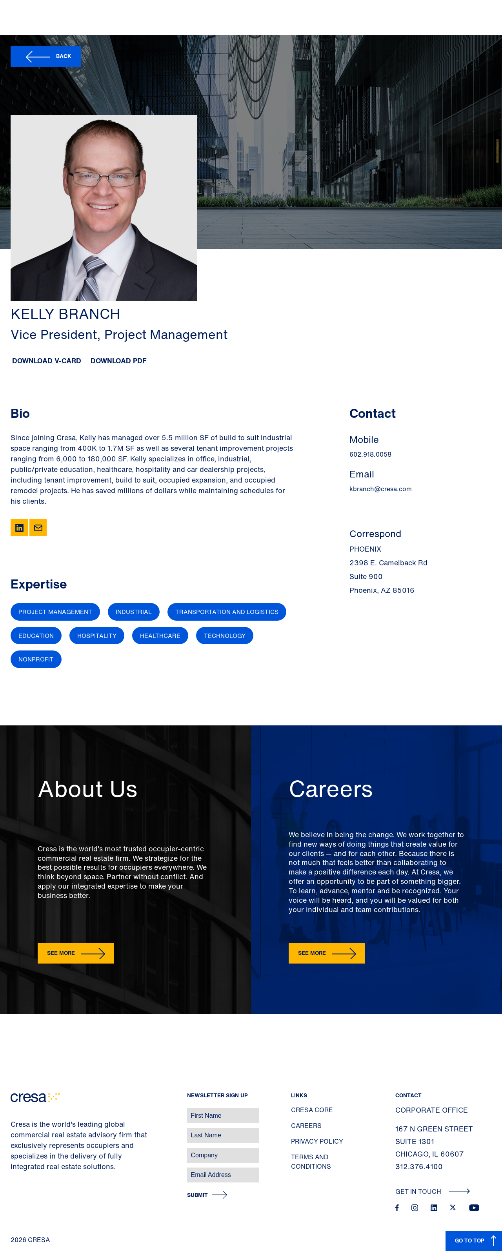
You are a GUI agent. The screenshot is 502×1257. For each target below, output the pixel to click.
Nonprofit (36, 659)
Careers (306, 1125)
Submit (197, 1195)
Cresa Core (312, 1110)
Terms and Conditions (311, 1161)
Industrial (134, 611)
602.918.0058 (370, 454)
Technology (225, 635)
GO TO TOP (469, 1240)
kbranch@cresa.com (380, 489)
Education (36, 635)
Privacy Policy (317, 1141)
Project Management (55, 611)
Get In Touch (432, 1191)
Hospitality (96, 635)
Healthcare (160, 635)
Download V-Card (46, 360)
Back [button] (63, 56)
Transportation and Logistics (226, 611)
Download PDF (118, 360)
